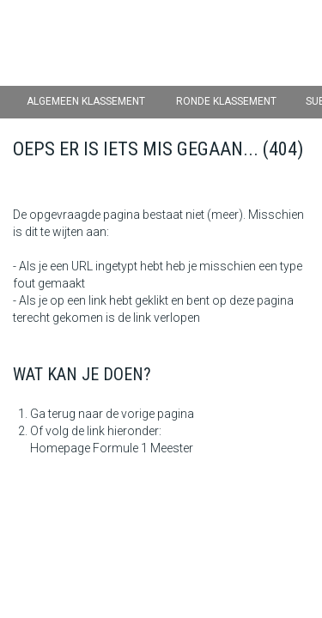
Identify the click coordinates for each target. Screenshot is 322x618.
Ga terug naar (66, 414)
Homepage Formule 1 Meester (111, 448)
